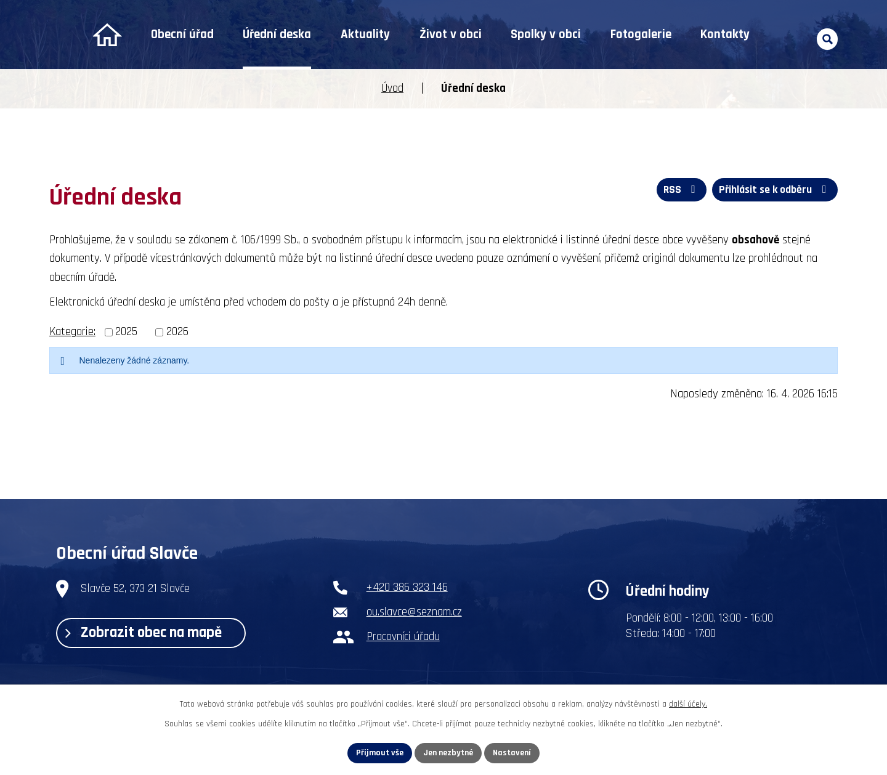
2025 (126, 331)
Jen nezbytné (448, 752)
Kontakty (725, 34)
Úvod (106, 35)
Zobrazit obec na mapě (143, 633)
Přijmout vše (379, 752)
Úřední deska (277, 34)
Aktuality (365, 34)
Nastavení (512, 752)
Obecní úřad (182, 34)
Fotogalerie (640, 34)
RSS (681, 189)
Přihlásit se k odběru (775, 189)
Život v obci (450, 34)
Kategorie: (72, 331)
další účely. (688, 704)
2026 (177, 331)
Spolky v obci (546, 34)
